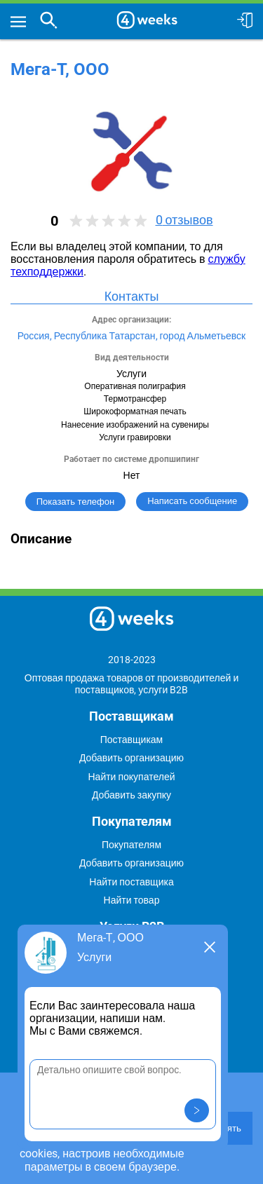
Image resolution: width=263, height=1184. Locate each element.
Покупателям (131, 844)
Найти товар (132, 900)
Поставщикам (131, 739)
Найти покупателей (131, 776)
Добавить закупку (131, 795)
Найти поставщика (131, 881)
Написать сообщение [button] (192, 501)
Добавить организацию (131, 757)
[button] (196, 1110)
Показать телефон (75, 501)
